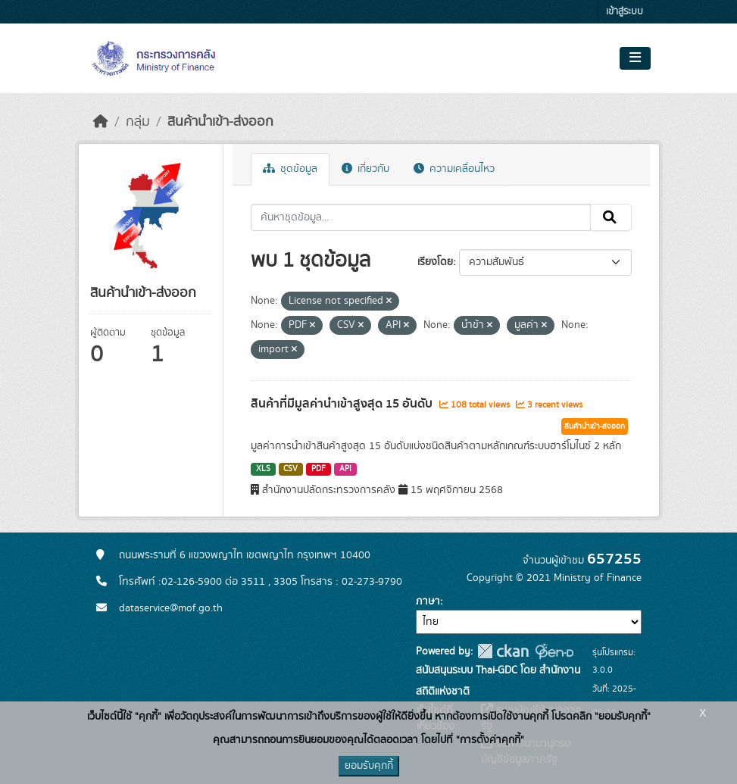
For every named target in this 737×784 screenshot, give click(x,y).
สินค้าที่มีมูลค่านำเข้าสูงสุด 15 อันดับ (343, 404)
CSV (290, 469)
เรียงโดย (435, 262)
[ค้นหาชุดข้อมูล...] (421, 217)
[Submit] (611, 217)
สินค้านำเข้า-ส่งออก (220, 122)
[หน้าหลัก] (100, 122)
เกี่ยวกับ (365, 168)
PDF (318, 469)
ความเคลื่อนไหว (454, 168)
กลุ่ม (138, 122)
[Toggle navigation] (635, 58)
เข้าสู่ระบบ (624, 12)
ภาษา (428, 601)
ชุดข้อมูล (290, 168)
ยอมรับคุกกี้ (369, 765)
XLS (263, 469)
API (345, 469)
